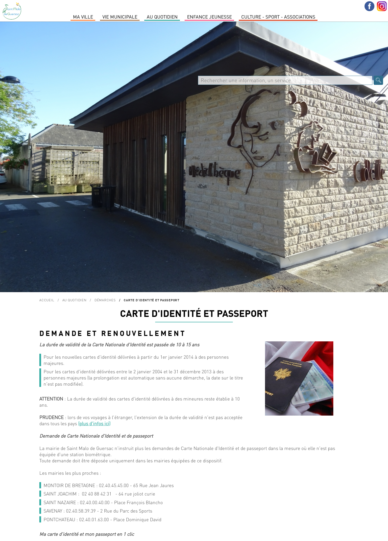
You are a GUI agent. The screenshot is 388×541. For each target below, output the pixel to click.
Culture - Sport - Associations (278, 17)
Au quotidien (162, 17)
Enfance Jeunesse (209, 17)
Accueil (46, 300)
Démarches (105, 300)
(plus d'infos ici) (94, 423)
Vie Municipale (119, 17)
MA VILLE (83, 17)
